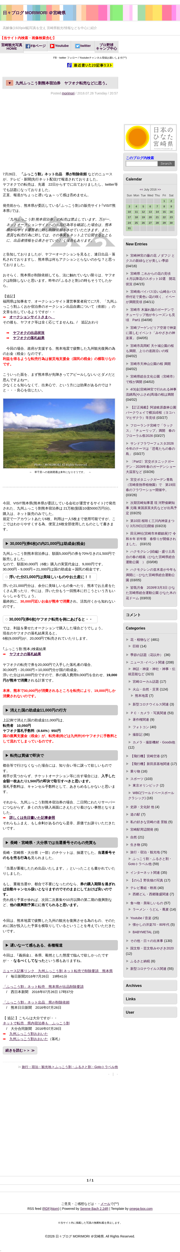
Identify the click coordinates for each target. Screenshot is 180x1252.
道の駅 (135, 814)
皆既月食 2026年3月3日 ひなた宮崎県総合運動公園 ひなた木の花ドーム (151, 593)
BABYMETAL (142, 932)
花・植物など (140, 639)
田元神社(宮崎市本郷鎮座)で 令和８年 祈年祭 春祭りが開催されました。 (151, 539)
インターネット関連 (145, 872)
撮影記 (137, 734)
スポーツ (136, 779)
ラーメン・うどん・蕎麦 (151, 909)
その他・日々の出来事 (146, 941)
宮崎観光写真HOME (11, 46)
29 (164, 222)
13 (150, 211)
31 (129, 228)
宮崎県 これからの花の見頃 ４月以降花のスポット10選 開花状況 (151, 279)
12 (143, 211)
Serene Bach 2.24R (94, 1209)
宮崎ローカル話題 (146, 681)
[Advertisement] (60, 133)
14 (157, 211)
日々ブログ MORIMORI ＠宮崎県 (34, 12)
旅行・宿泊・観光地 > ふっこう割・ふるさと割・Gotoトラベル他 (70, 1067)
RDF (46, 1209)
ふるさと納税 (140, 961)
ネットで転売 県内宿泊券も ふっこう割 (36, 1023)
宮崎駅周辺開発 (141, 829)
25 (136, 222)
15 (164, 211)
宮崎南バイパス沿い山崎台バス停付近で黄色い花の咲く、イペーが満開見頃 (151, 297)
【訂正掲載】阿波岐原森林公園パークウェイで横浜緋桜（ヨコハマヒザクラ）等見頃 (151, 412)
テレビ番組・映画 (143, 888)
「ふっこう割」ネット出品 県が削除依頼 (36, 1002)
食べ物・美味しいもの (146, 903)
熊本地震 (141, 695)
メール (105, 1204)
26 (143, 222)
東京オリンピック (146, 785)
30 (171, 222)
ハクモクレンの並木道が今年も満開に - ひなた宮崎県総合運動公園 (151, 575)
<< (141, 189)
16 (171, 211)
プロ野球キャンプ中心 (106, 46)
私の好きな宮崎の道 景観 (148, 822)
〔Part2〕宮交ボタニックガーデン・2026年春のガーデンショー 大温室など (151, 467)
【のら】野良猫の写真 (146, 880)
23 (171, 217)
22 (164, 217)
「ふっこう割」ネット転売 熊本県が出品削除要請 (43, 987)
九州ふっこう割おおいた (28, 1034)
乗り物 (135, 771)
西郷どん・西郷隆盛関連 (151, 894)
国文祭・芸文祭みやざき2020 (152, 948)
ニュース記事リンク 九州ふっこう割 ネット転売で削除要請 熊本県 (58, 971)
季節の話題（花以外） (146, 655)
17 (129, 217)
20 (150, 217)
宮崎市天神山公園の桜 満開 (150, 364)
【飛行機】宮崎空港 (145, 756)
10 (129, 211)
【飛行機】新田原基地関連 (150, 764)
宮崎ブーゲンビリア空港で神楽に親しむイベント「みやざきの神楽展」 (151, 333)
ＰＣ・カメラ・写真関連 (148, 713)
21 (157, 217)
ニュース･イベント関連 (147, 662)
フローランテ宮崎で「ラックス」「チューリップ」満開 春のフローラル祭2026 (150, 431)
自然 (133, 837)
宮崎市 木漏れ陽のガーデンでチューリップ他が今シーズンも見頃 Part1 (150, 315)
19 (143, 217)
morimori (68, 93)
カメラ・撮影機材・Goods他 (154, 742)
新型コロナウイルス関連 (151, 704)
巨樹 (136, 646)
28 (157, 222)
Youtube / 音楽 (140, 918)
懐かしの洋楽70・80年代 (151, 924)
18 (136, 217)
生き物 (135, 845)
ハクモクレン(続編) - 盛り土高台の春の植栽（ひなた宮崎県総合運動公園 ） (150, 557)
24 (129, 222)
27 (150, 222)
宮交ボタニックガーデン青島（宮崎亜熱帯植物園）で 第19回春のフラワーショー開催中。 (151, 485)
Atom (54, 1209)
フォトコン (141, 727)
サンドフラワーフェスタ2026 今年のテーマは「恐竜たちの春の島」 (151, 449)
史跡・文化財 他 (142, 807)
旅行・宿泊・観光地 (145, 852)
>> (159, 189)
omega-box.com (141, 1209)
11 (136, 211)
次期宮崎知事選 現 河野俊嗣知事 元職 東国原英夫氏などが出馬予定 (151, 508)
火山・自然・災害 (146, 689)
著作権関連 (141, 719)
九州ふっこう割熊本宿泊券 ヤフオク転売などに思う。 (57, 83)
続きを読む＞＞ (17, 1050)
